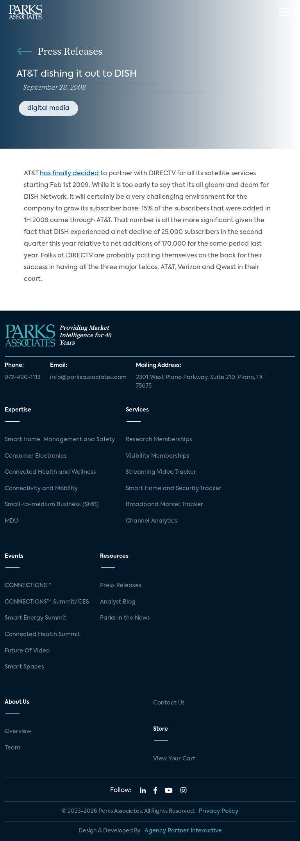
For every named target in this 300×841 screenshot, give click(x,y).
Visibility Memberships (157, 456)
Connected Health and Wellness (50, 472)
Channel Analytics (151, 521)
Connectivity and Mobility (41, 488)
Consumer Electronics (36, 456)
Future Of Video (27, 651)
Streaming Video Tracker (161, 472)
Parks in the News (125, 618)
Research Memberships (159, 439)
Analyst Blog (118, 602)
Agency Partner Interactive (183, 831)
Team (12, 748)
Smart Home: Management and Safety (60, 439)
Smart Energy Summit (35, 618)
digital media (48, 108)
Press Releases (120, 585)
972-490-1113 (23, 377)
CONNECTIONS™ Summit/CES (47, 602)
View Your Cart (174, 759)
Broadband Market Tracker (164, 504)
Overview (18, 731)
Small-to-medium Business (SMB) (52, 504)
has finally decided (69, 174)
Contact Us (169, 703)
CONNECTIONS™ (28, 585)
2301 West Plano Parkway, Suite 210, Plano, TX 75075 (199, 382)
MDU (11, 521)
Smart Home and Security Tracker (173, 488)
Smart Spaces (24, 667)
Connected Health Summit (42, 634)
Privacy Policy (218, 811)
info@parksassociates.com (88, 377)
